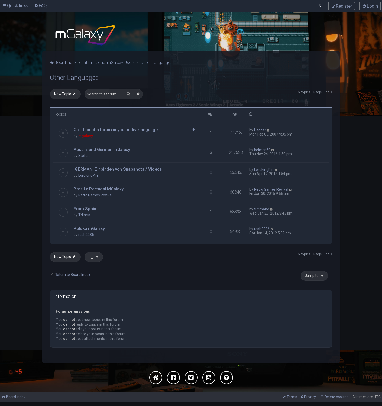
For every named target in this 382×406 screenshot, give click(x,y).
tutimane (261, 209)
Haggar (260, 130)
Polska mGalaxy (89, 228)
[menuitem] (40, 5)
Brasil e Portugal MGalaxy (99, 188)
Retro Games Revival (95, 195)
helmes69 (262, 150)
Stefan (84, 155)
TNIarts (84, 215)
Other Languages (74, 77)
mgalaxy (85, 136)
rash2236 (86, 235)
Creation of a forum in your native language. (116, 129)
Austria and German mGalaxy (102, 149)
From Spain (85, 208)
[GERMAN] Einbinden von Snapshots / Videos (118, 169)
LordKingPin (88, 175)
